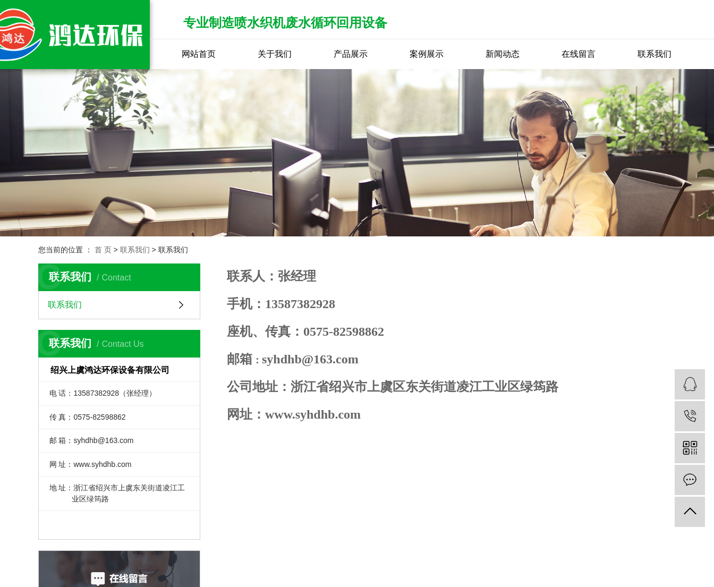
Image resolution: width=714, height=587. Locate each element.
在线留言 (579, 53)
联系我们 (655, 53)
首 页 (103, 249)
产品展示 (351, 53)
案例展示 (427, 53)
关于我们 (275, 53)
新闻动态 (503, 53)
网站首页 (199, 53)
